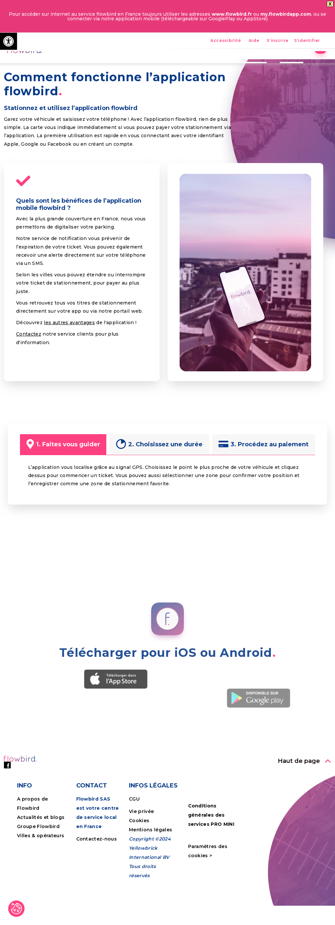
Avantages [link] (142, 64)
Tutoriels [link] (285, 64)
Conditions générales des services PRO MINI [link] (211, 860)
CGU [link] (134, 844)
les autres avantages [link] (69, 368)
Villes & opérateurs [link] (40, 881)
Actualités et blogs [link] (40, 863)
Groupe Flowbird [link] (39, 872)
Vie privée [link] (141, 857)
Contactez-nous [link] (96, 884)
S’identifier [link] (307, 40)
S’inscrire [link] (278, 40)
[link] (8, 41)
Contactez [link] (28, 379)
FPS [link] (174, 64)
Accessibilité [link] (225, 40)
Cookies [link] (140, 866)
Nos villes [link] (205, 64)
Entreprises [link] (246, 64)
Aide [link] (254, 40)
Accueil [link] (105, 64)
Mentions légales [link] (150, 875)
